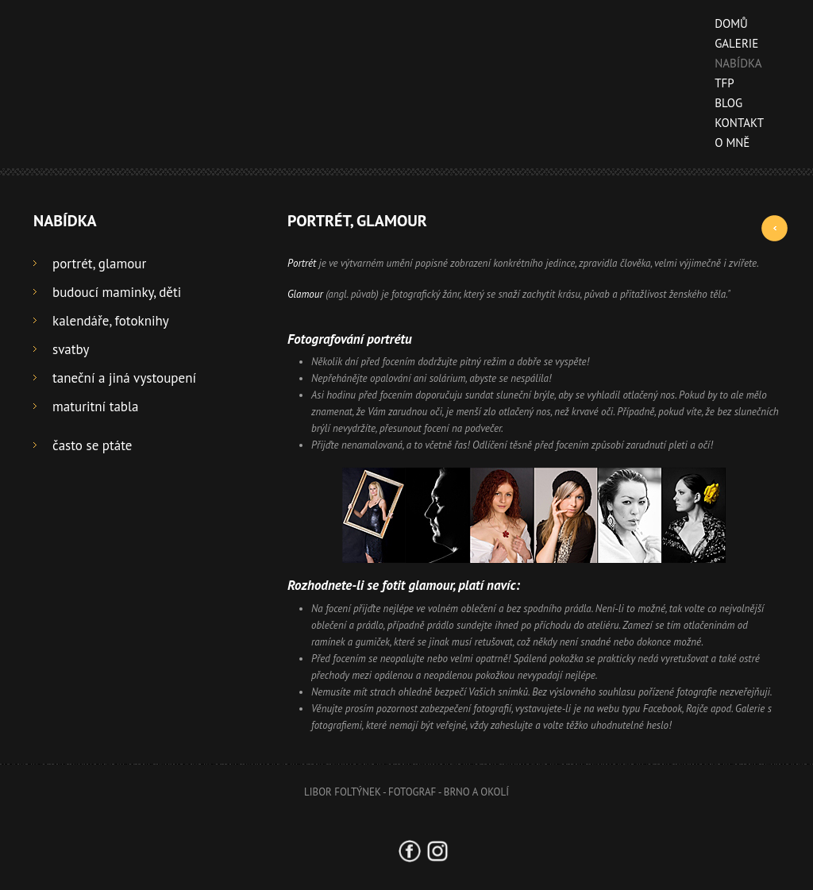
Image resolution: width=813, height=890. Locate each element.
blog (722, 103)
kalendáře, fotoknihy (110, 320)
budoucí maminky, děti (116, 292)
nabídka (732, 63)
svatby (70, 349)
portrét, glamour (99, 263)
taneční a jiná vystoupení (124, 378)
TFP (718, 83)
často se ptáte (92, 445)
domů (725, 23)
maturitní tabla (95, 406)
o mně (726, 142)
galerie (730, 43)
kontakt (733, 123)
